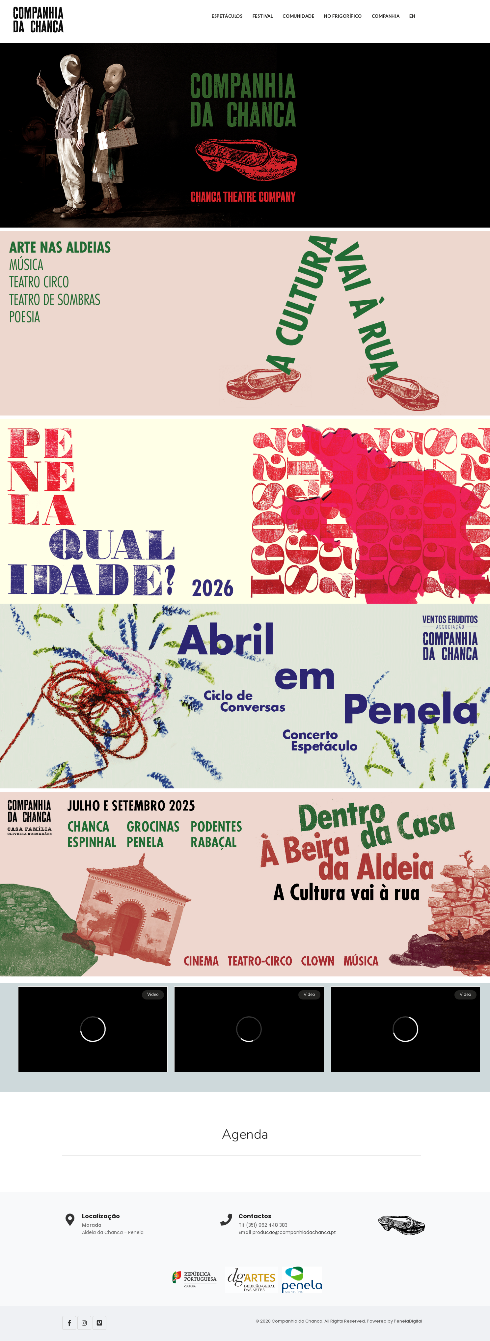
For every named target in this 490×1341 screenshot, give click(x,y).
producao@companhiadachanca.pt (294, 1232)
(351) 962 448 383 (266, 1225)
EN (412, 16)
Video (153, 995)
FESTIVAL (263, 16)
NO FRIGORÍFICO (343, 16)
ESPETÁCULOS (227, 16)
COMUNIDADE (298, 16)
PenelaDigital (408, 1321)
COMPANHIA (385, 16)
